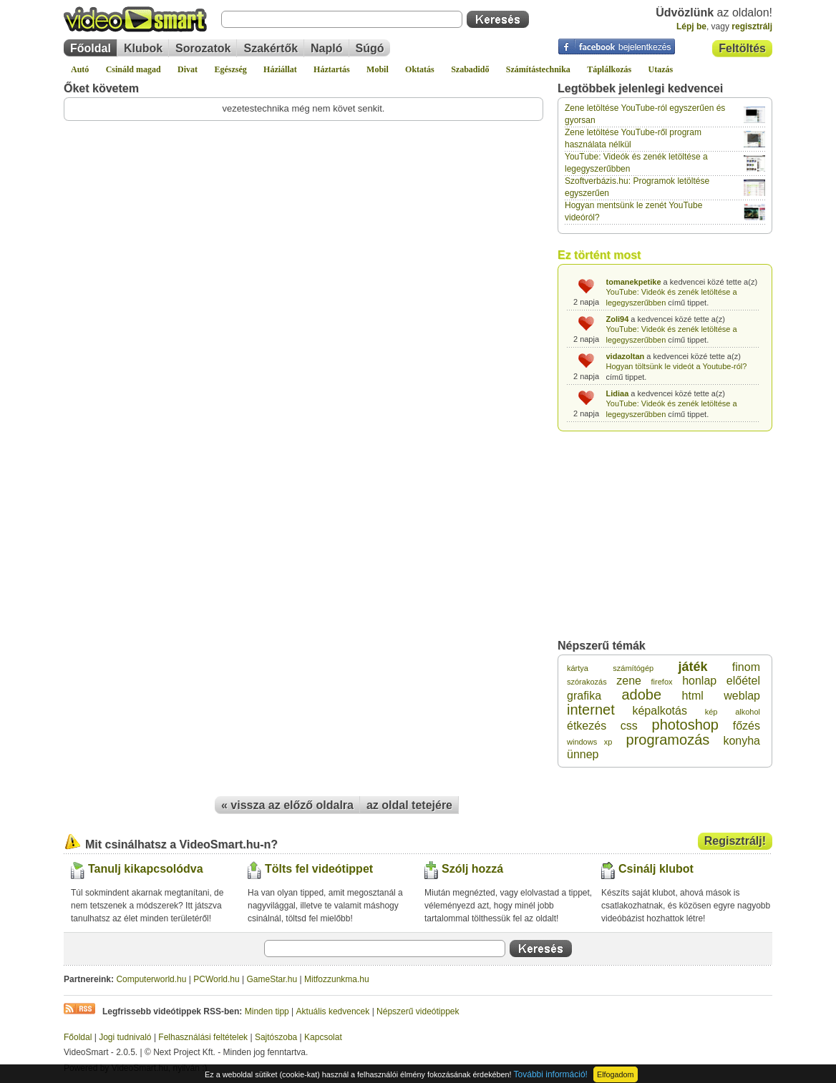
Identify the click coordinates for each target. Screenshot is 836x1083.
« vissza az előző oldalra (287, 805)
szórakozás (587, 681)
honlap (699, 681)
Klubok (143, 48)
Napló (326, 48)
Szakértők (270, 48)
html (693, 696)
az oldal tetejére (409, 805)
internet (591, 709)
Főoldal (90, 48)
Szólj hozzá (472, 869)
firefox (662, 681)
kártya (577, 668)
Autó (80, 69)
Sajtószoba (276, 1037)
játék (693, 667)
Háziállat (280, 69)
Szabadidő (470, 69)
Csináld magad (133, 69)
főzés (746, 726)
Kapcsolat (323, 1037)
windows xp (589, 741)
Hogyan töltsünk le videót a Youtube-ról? (676, 366)
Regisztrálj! (735, 841)
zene (628, 681)
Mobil (377, 69)
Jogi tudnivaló (125, 1037)
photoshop (685, 724)
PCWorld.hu (216, 979)
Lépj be (691, 26)
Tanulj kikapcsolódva (145, 869)
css (629, 726)
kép (711, 711)
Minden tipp (267, 1011)
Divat (188, 69)
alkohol (747, 711)
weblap (742, 696)
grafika (584, 696)
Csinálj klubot (656, 869)
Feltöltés (742, 48)
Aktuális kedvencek (333, 1011)
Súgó (370, 48)
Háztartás (332, 69)
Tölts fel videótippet (319, 869)
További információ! (551, 1074)
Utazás (661, 69)
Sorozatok (202, 48)
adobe (642, 694)
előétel (743, 681)
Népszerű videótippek (417, 1011)
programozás (668, 740)
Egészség (230, 69)
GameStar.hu (272, 979)
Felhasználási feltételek (203, 1037)
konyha (741, 741)
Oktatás (419, 69)
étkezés (586, 726)
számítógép (633, 668)
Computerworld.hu (151, 979)
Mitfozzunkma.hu (336, 979)
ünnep (583, 754)
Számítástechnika (538, 69)
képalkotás (659, 711)
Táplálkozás (609, 69)
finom (746, 667)
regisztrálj (752, 26)
